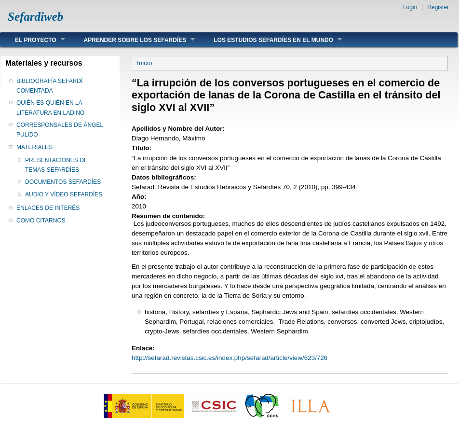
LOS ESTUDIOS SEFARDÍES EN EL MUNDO (270, 39)
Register (438, 7)
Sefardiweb (35, 16)
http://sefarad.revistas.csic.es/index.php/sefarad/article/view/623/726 (229, 357)
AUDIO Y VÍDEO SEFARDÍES (63, 194)
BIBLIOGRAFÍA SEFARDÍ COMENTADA (49, 86)
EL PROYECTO (32, 39)
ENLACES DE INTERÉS (48, 208)
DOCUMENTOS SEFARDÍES (63, 182)
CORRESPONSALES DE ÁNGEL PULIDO (59, 130)
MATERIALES (34, 147)
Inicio (144, 63)
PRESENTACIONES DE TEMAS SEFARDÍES (56, 165)
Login (410, 7)
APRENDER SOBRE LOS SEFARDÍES (132, 39)
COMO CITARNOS (41, 220)
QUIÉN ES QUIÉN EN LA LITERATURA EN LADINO (50, 107)
